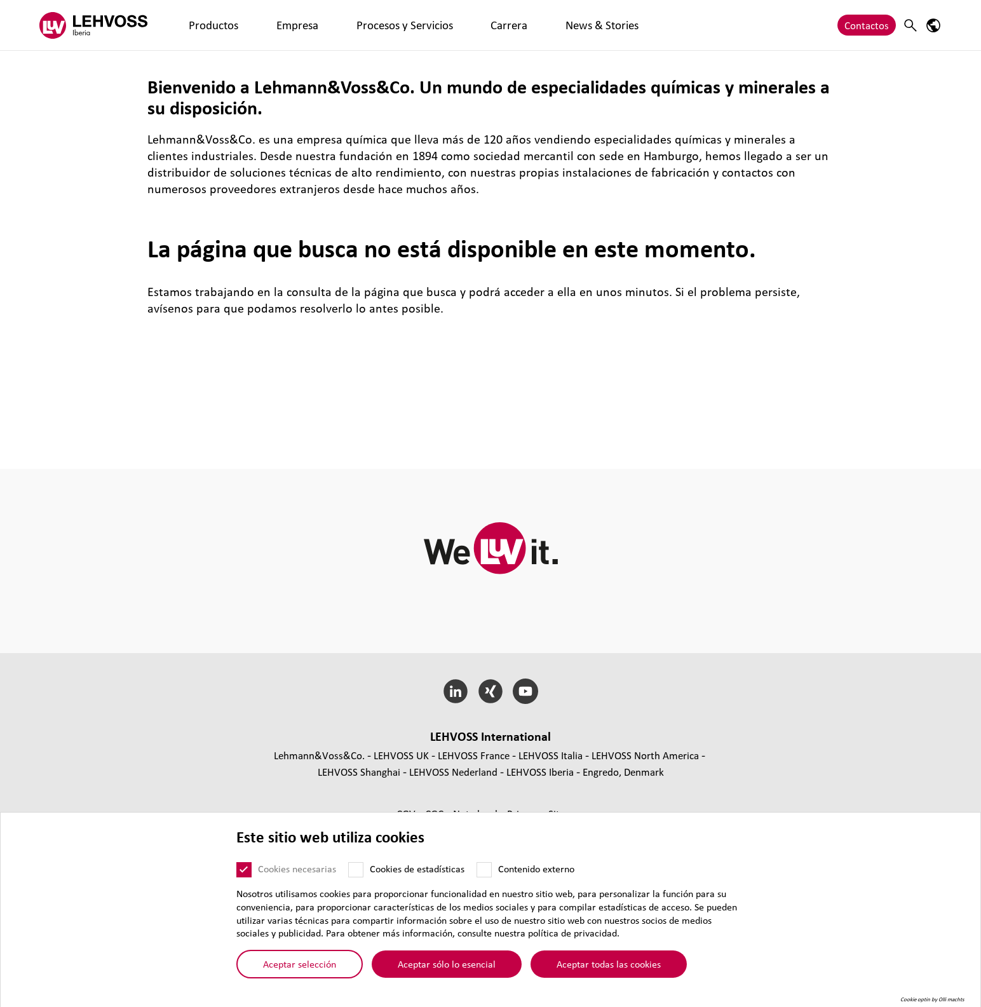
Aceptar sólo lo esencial (447, 964)
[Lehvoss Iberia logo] (93, 25)
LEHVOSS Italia (550, 755)
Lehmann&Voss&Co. (319, 755)
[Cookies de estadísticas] (355, 869)
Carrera (406, 25)
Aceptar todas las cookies (609, 964)
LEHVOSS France (474, 755)
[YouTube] (525, 691)
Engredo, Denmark (623, 772)
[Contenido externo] (484, 869)
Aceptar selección (299, 964)
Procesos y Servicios (332, 25)
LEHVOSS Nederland (453, 772)
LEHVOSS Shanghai (359, 772)
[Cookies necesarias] (244, 869)
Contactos (866, 25)
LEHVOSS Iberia (540, 772)
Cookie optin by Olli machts (932, 999)
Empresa (255, 25)
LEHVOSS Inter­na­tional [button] (490, 736)
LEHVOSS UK (401, 755)
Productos (199, 25)
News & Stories (470, 25)
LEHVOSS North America (645, 755)
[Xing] (490, 691)
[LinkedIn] (455, 691)
